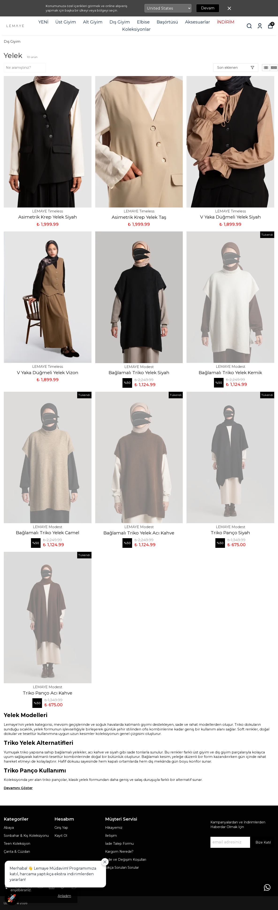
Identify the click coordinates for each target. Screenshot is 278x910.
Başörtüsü (167, 22)
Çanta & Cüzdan (17, 851)
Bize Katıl (263, 842)
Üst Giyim (65, 22)
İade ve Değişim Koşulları (125, 859)
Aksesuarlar (197, 22)
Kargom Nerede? (119, 851)
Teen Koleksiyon (17, 843)
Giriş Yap (61, 828)
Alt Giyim (93, 22)
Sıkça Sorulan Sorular (122, 867)
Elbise (143, 22)
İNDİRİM (225, 22)
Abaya (9, 828)
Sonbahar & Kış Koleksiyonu (26, 835)
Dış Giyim (120, 22)
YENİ (43, 22)
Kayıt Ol (60, 835)
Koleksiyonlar (136, 29)
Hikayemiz (113, 828)
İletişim (111, 835)
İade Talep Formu (119, 843)
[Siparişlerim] (260, 26)
